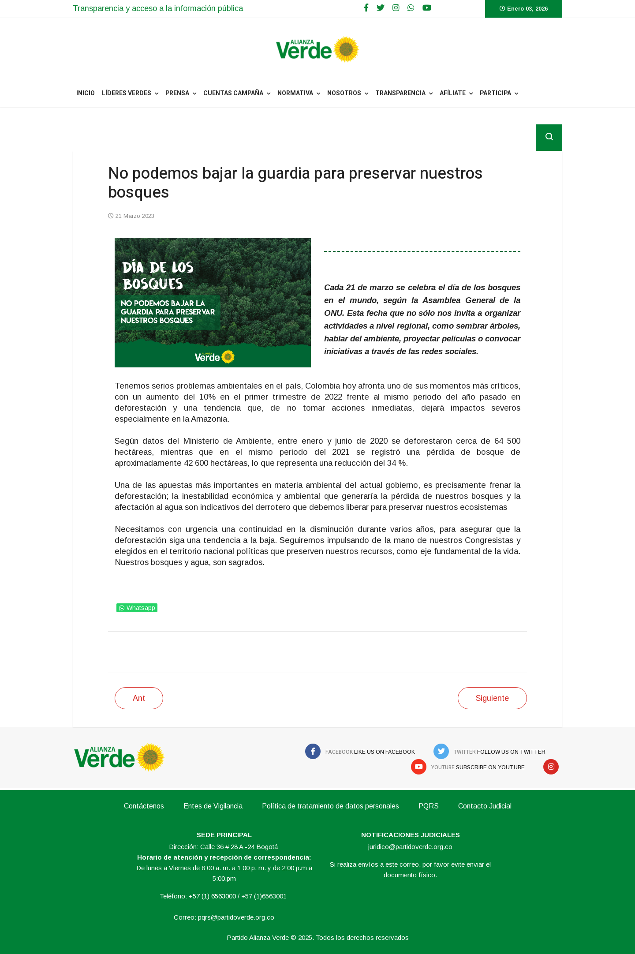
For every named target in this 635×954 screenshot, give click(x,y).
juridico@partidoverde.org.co (410, 846)
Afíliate (453, 93)
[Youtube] (426, 8)
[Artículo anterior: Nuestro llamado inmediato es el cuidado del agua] (139, 698)
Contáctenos (144, 806)
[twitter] (381, 8)
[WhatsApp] (411, 8)
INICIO (85, 93)
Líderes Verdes (126, 93)
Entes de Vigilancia (213, 806)
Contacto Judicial (485, 806)
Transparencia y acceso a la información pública (158, 8)
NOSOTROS (344, 93)
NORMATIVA (295, 93)
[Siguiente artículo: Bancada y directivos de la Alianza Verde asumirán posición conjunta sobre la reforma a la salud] (492, 698)
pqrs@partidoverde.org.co (236, 917)
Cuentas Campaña (233, 93)
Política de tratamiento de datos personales (330, 806)
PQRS (428, 806)
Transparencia (400, 93)
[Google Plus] (396, 8)
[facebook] (366, 8)
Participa (495, 93)
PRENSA (177, 93)
